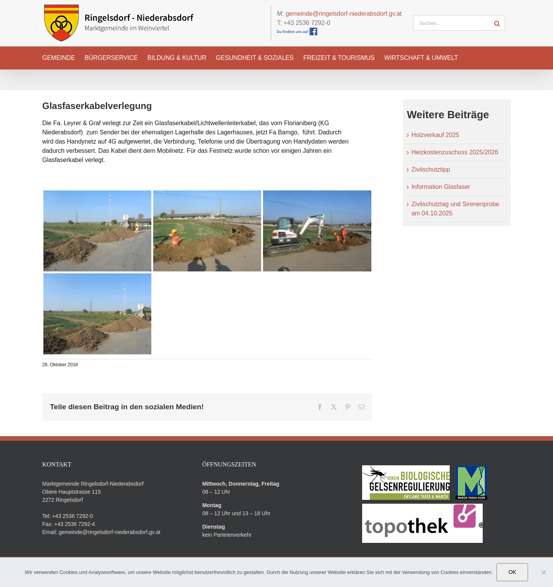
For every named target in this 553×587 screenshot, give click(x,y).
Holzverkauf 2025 (435, 135)
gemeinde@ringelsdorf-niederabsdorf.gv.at (344, 13)
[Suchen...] (451, 23)
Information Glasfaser (440, 187)
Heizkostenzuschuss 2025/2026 (454, 152)
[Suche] (497, 23)
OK (512, 572)
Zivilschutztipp (430, 169)
